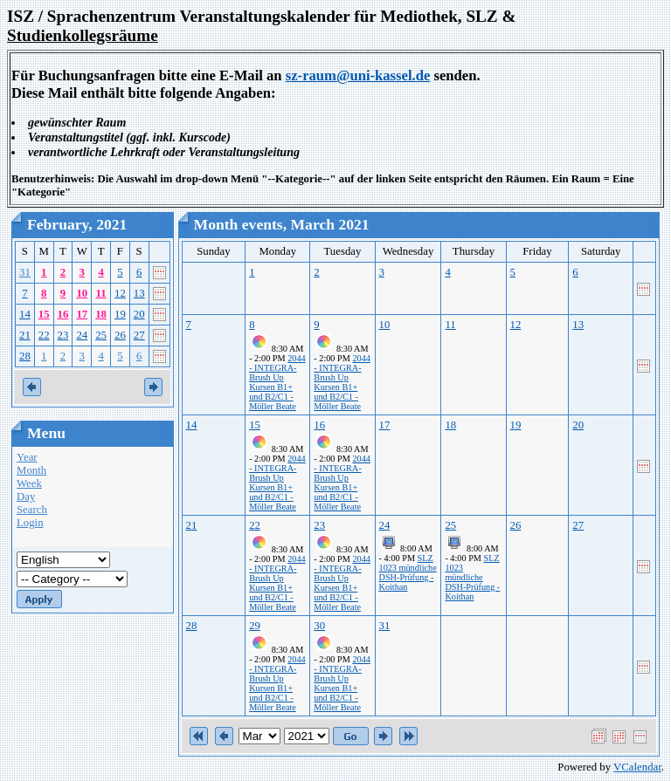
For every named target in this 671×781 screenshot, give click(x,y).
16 (63, 314)
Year (27, 457)
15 (44, 314)
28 (25, 356)
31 (25, 272)
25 (101, 335)
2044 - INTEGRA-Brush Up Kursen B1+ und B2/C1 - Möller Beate (277, 382)
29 (254, 626)
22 (44, 335)
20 (139, 314)
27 (139, 335)
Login (30, 523)
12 (120, 293)
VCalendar (637, 767)
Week (29, 483)
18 (101, 314)
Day (26, 496)
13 (139, 293)
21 (25, 335)
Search (32, 510)
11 (101, 293)
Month (31, 470)
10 (81, 293)
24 (81, 335)
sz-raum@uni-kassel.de (358, 75)
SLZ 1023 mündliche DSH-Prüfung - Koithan (408, 572)
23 (63, 335)
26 (120, 335)
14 (25, 314)
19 (120, 314)
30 (319, 626)
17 (81, 314)
